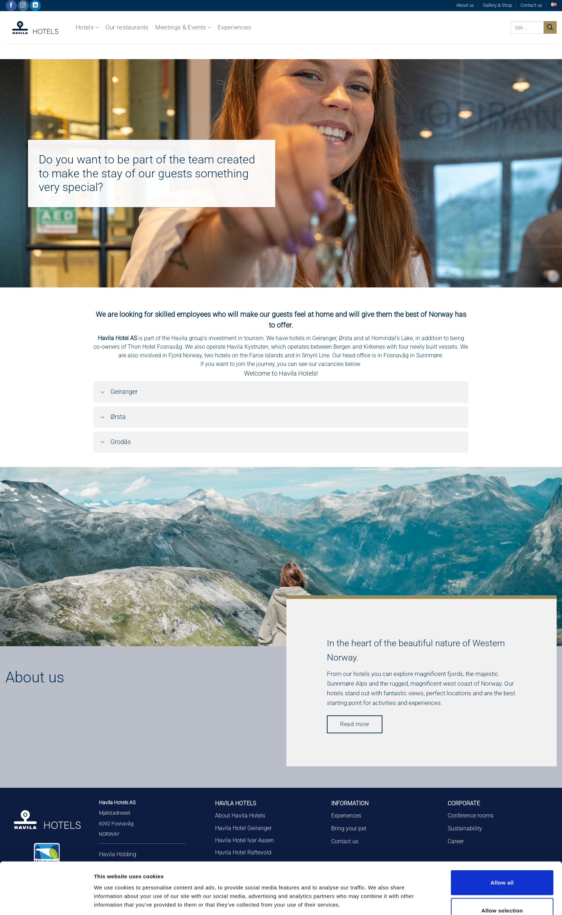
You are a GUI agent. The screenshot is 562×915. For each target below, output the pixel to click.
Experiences (235, 27)
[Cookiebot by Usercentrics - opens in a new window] (46, 901)
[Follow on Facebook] (11, 5)
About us (465, 5)
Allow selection (502, 866)
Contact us (531, 5)
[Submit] (550, 27)
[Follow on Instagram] (23, 5)
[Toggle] (102, 393)
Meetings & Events (183, 27)
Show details (376, 884)
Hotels (87, 27)
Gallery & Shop (497, 5)
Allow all (502, 838)
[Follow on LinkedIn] (35, 5)
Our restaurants (127, 27)
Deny (502, 894)
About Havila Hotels (240, 815)
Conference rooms (471, 815)
